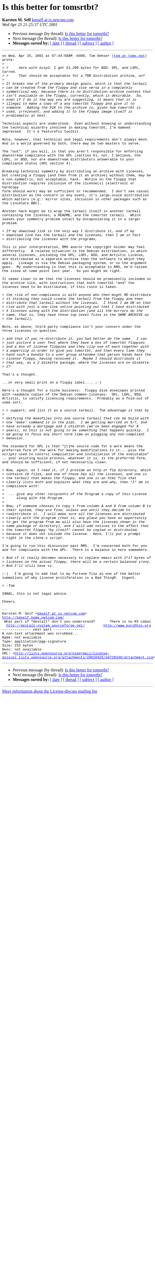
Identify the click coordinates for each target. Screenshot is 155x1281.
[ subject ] (88, 43)
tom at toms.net (129, 56)
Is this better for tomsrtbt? (87, 33)
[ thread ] (71, 43)
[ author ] (106, 43)
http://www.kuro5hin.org (127, 740)
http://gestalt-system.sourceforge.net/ (45, 740)
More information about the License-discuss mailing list (49, 812)
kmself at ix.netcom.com (53, 20)
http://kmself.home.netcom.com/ (33, 730)
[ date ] (56, 43)
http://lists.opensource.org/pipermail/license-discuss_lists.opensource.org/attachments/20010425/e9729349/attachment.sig (77, 776)
